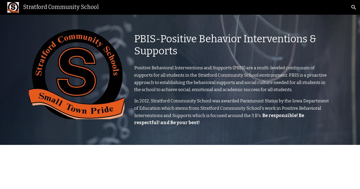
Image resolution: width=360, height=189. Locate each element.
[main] (231, 45)
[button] (353, 7)
